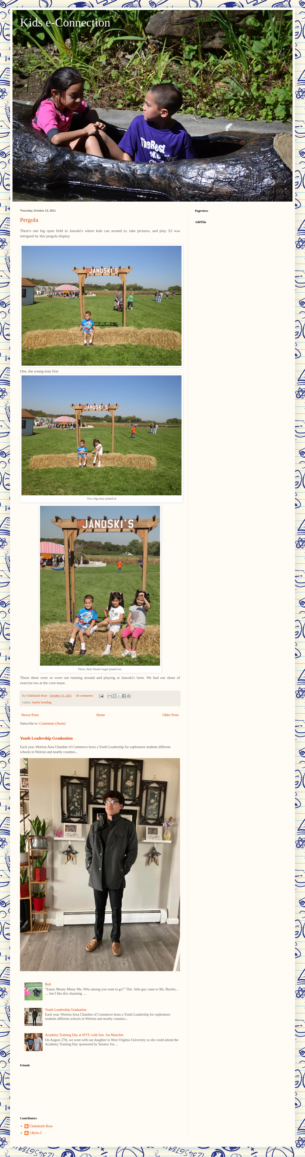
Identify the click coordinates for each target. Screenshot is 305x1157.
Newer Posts (30, 715)
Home (100, 715)
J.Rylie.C (36, 1133)
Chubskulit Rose (41, 1126)
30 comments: (85, 695)
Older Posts (170, 715)
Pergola (29, 220)
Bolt (48, 984)
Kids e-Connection (65, 22)
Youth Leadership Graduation (46, 738)
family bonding (41, 702)
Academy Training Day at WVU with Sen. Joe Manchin (84, 1035)
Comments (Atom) (52, 723)
